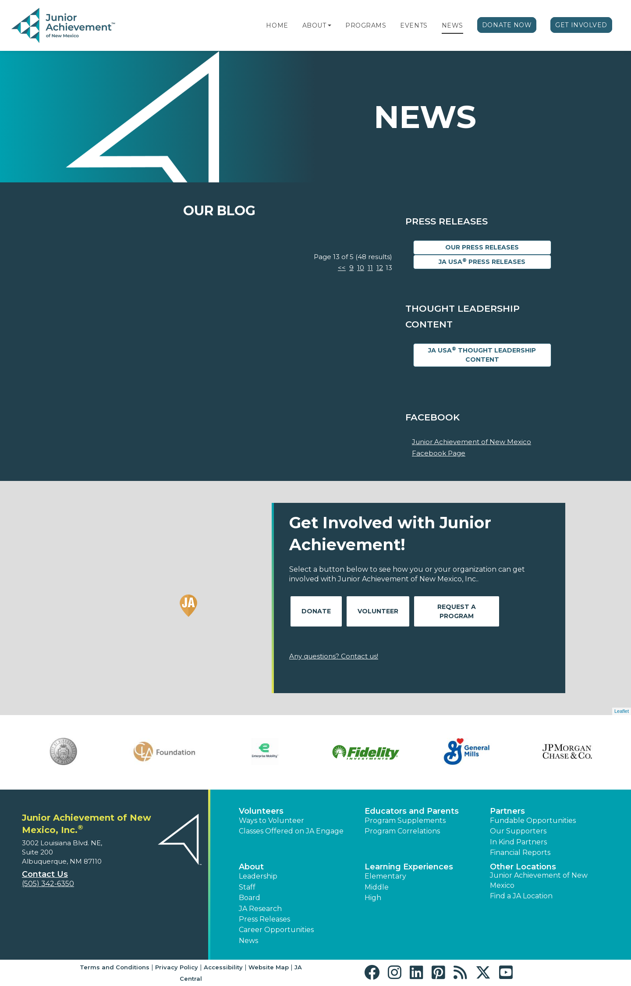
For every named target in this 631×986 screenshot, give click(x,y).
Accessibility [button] (223, 967)
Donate (316, 611)
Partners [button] (507, 811)
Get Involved (581, 25)
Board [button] (249, 897)
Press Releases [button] (264, 919)
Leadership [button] (258, 876)
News (452, 25)
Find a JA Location (521, 896)
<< (342, 267)
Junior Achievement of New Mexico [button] (539, 880)
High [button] (373, 897)
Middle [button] (377, 887)
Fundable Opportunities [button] (533, 820)
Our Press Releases (482, 247)
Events (413, 25)
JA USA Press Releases (482, 261)
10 (360, 267)
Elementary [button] (385, 876)
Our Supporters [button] (518, 831)
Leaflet (621, 711)
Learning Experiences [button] (409, 867)
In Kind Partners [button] (518, 842)
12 (379, 267)
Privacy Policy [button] (176, 967)
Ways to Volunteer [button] (271, 820)
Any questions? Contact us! (333, 656)
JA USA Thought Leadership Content (482, 354)
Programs (365, 25)
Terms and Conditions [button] (114, 967)
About (314, 25)
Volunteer (378, 611)
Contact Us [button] (45, 874)
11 (370, 267)
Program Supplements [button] (405, 820)
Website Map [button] (268, 967)
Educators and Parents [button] (412, 811)
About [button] (251, 867)
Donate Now (507, 25)
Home (277, 25)
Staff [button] (247, 887)
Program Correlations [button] (402, 831)
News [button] (248, 940)
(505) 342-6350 (48, 883)
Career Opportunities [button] (276, 929)
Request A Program (456, 611)
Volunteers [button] (261, 811)
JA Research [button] (260, 908)
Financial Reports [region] (520, 852)
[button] (329, 25)
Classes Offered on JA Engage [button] (291, 831)
